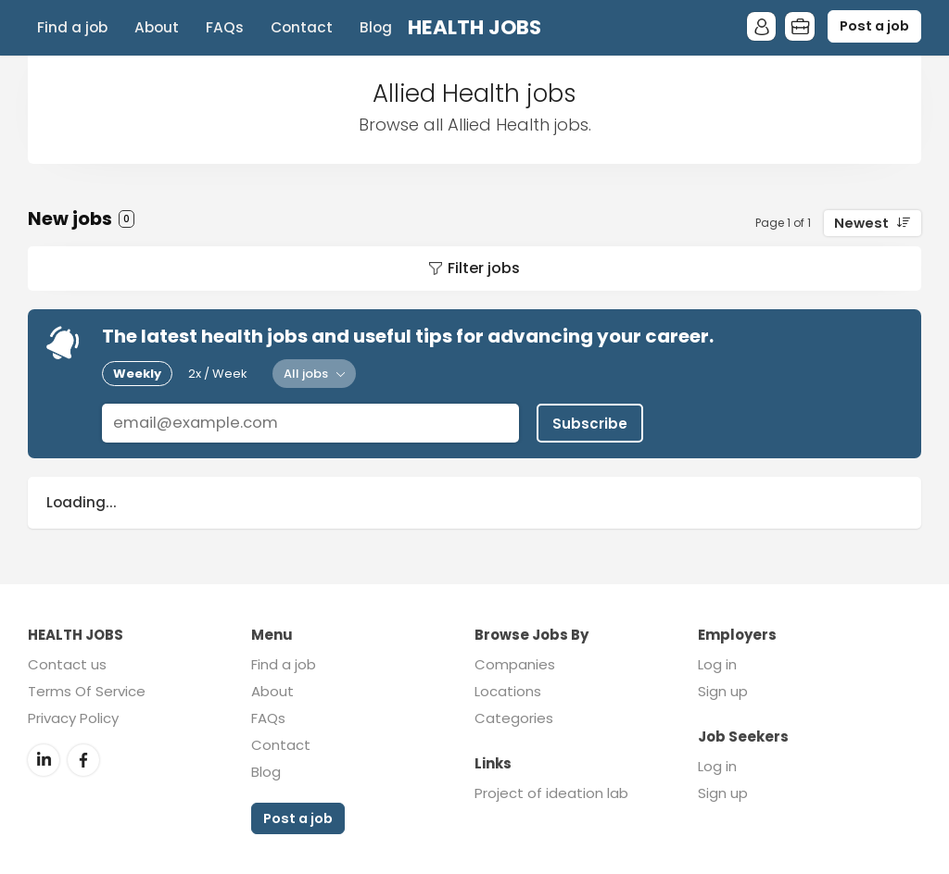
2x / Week (217, 373)
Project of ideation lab (551, 791)
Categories (513, 716)
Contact (302, 27)
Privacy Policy (73, 716)
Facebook (83, 757)
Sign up (723, 689)
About (156, 27)
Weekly (137, 373)
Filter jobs (484, 268)
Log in (717, 662)
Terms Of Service (87, 689)
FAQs (225, 27)
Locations (507, 689)
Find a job (72, 27)
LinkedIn (43, 757)
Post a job (874, 26)
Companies (514, 662)
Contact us (67, 662)
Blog (376, 27)
